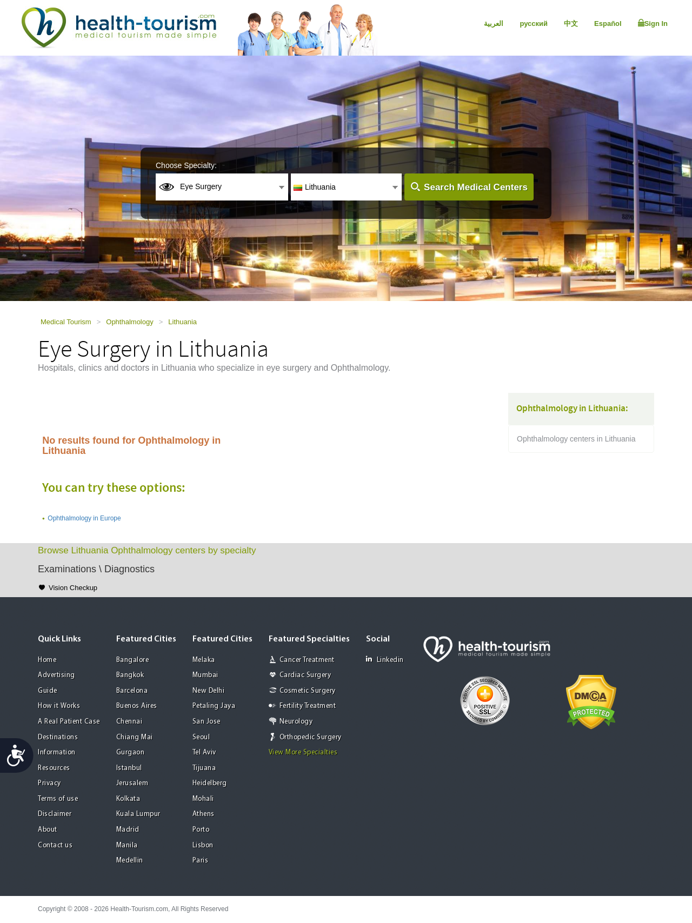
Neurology (296, 721)
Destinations (58, 737)
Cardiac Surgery (305, 675)
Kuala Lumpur (138, 814)
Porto (201, 829)
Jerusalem (132, 783)
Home (47, 660)
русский (534, 23)
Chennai (129, 721)
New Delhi (208, 690)
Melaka (203, 660)
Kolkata (128, 798)
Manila (127, 845)
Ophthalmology (129, 322)
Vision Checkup (73, 588)
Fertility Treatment (308, 706)
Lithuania (182, 322)
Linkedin (385, 660)
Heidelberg (209, 783)
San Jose (206, 721)
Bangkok (130, 675)
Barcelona (132, 690)
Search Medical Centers (476, 187)
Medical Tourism (66, 322)
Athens (203, 814)
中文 (571, 23)
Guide (47, 690)
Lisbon (203, 845)
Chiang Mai (134, 737)
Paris (200, 860)
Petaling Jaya (214, 706)
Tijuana (204, 768)
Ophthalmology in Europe (84, 518)
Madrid (127, 829)
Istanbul (129, 768)
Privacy (49, 783)
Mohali (203, 798)
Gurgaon (130, 752)
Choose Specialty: (186, 165)
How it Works (59, 706)
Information (57, 752)
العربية (493, 23)
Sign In (653, 23)
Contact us (55, 845)
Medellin (129, 860)
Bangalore (132, 660)
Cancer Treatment (307, 660)
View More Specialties (303, 752)
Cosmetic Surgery (308, 690)
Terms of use (58, 798)
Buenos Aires (136, 706)
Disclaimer (54, 814)
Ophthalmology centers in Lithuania (576, 438)
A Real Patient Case (69, 721)
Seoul (201, 737)
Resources (54, 768)
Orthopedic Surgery (311, 737)
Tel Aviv (204, 752)
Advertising (56, 675)
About (47, 829)
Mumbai (205, 675)
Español (608, 23)
